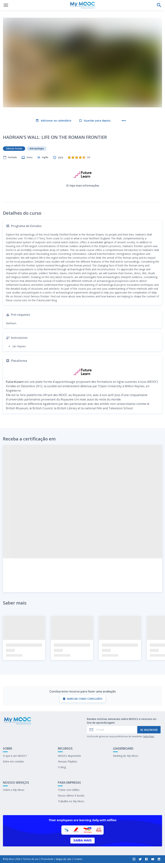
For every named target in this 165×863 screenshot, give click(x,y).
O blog (62, 767)
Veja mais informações (82, 185)
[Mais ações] (124, 120)
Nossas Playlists (67, 761)
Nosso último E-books (71, 795)
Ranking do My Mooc (125, 755)
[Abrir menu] (6, 5)
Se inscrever (149, 730)
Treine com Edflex (68, 790)
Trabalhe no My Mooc (71, 801)
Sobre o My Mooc (13, 790)
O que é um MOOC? (15, 755)
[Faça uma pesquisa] (159, 5)
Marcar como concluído (82, 698)
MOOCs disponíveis (69, 755)
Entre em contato (13, 761)
